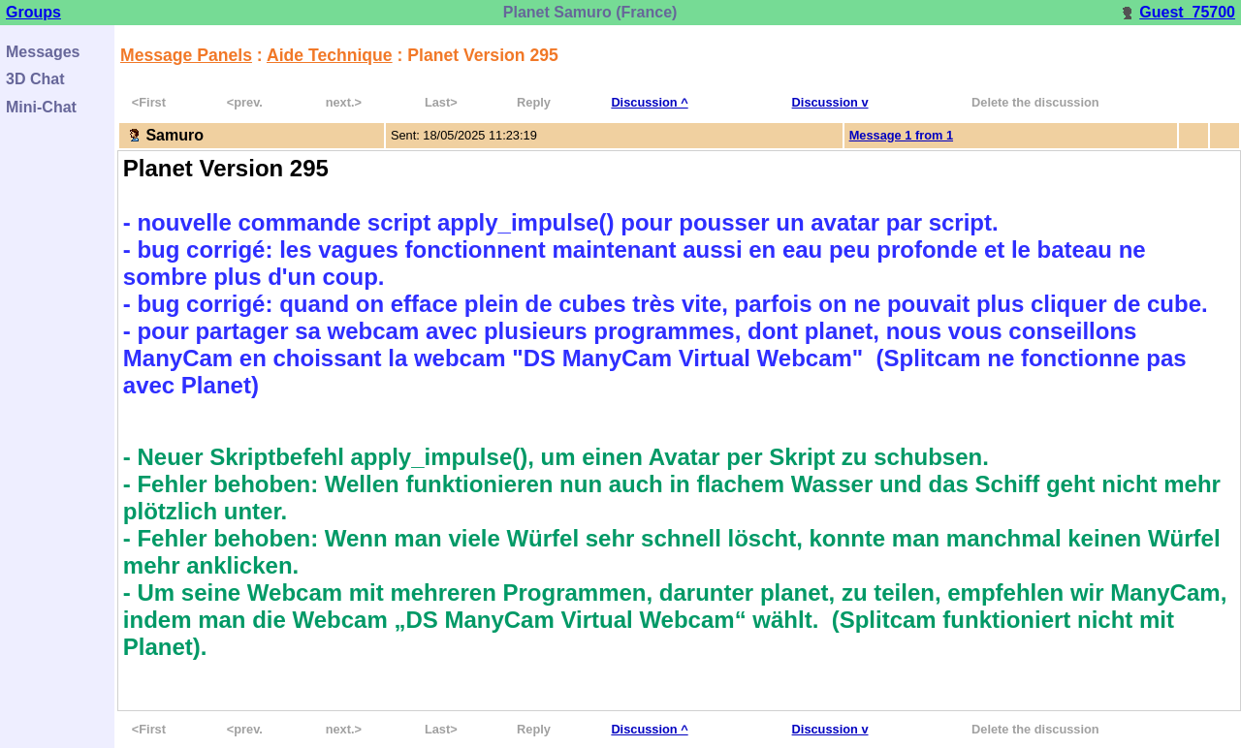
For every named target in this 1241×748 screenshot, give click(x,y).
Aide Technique (330, 55)
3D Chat (35, 79)
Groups (33, 12)
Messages (43, 52)
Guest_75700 (1177, 12)
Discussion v (830, 102)
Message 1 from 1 (901, 135)
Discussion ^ (649, 102)
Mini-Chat (41, 107)
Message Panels (186, 55)
